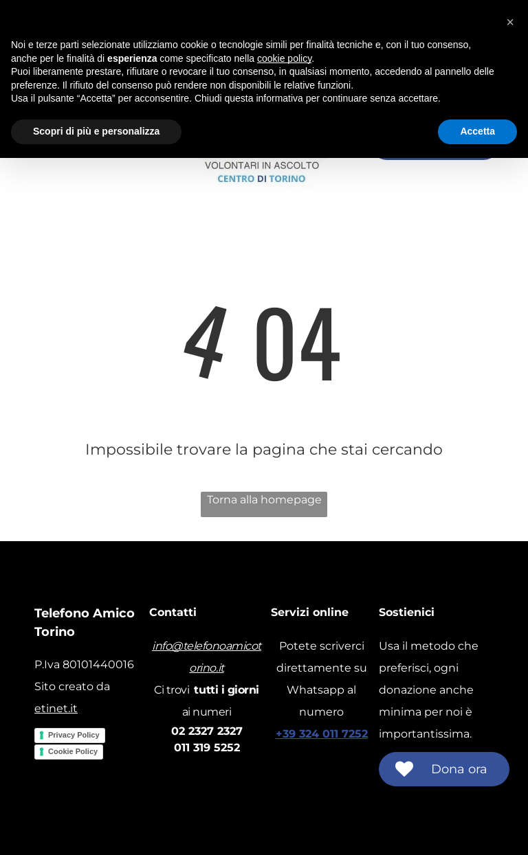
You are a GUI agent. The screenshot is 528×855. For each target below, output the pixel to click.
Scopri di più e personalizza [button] (96, 131)
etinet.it (56, 708)
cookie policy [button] (284, 58)
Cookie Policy (73, 751)
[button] (510, 22)
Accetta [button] (477, 131)
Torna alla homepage (264, 499)
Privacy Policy (74, 735)
